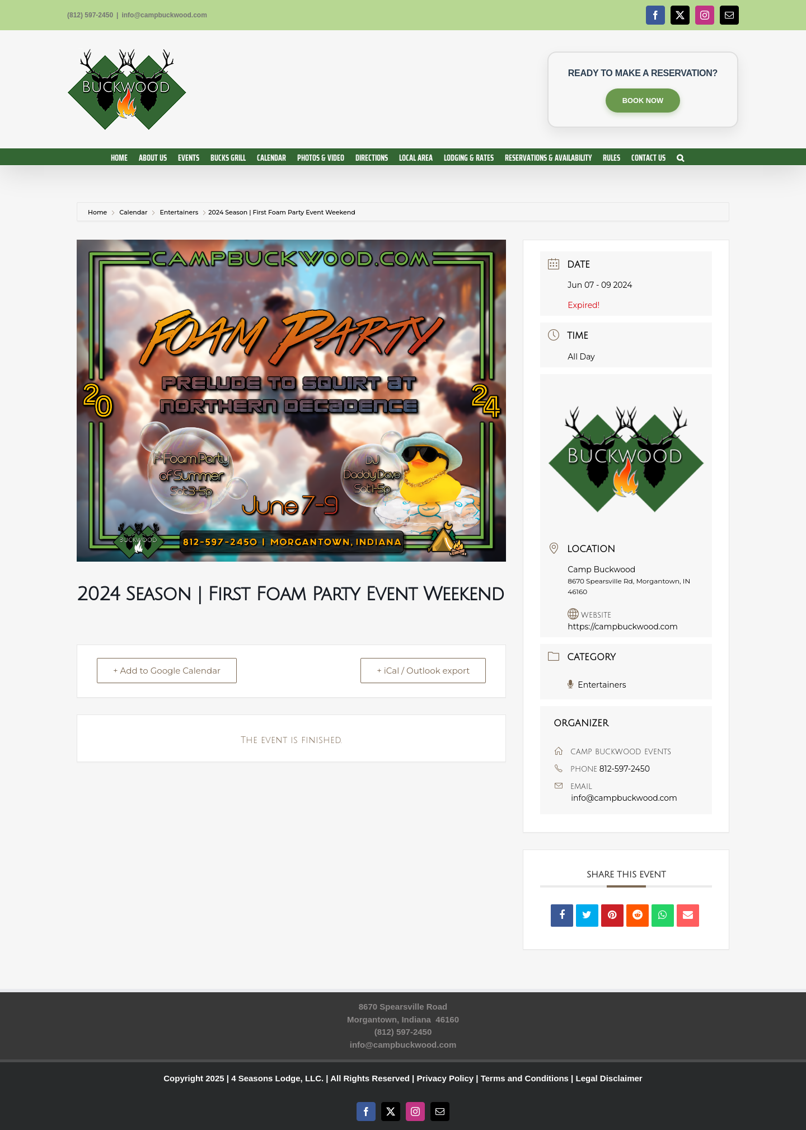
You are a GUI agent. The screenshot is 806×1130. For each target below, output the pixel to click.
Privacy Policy (445, 1078)
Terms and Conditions (525, 1078)
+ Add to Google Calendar (167, 670)
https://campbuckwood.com (623, 627)
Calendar (133, 212)
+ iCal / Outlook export (423, 670)
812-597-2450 (624, 769)
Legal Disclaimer (608, 1078)
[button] (680, 156)
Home (98, 212)
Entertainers (179, 212)
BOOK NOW (642, 100)
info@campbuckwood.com (164, 15)
